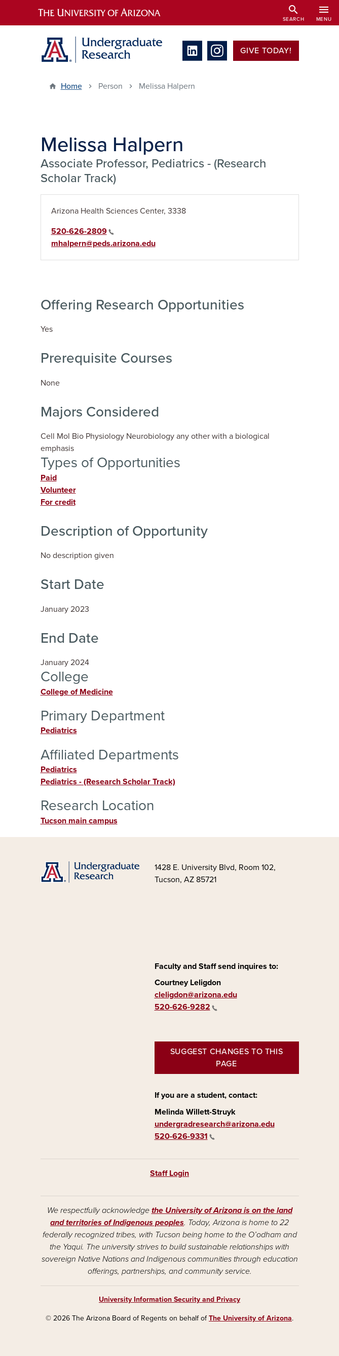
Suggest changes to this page (226, 1058)
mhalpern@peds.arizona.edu (103, 243)
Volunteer (58, 490)
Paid (49, 478)
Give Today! (265, 51)
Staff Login (169, 1173)
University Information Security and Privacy (169, 1299)
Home (71, 86)
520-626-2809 (82, 231)
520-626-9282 (186, 1007)
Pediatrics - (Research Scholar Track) (108, 782)
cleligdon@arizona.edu (196, 995)
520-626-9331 (185, 1136)
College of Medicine (77, 692)
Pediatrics (59, 730)
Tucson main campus (79, 821)
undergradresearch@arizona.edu (215, 1124)
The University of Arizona (250, 1318)
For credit (58, 502)
